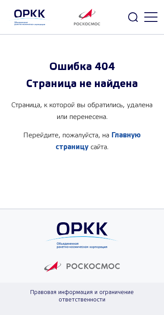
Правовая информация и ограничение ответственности (82, 296)
